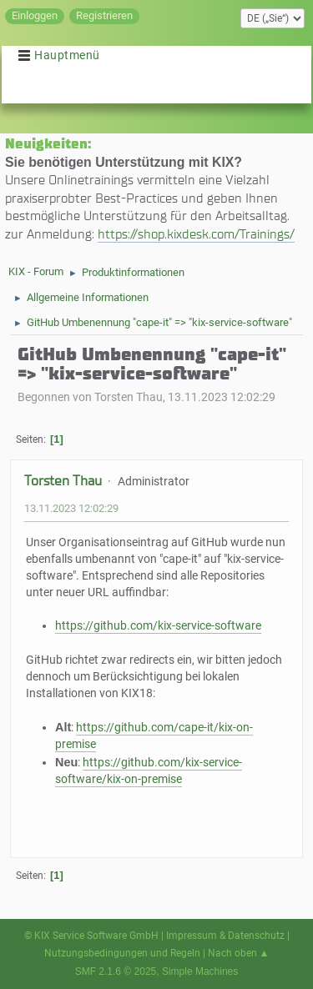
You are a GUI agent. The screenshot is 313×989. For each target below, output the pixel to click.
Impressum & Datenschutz (225, 935)
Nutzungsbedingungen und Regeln (122, 953)
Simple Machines (200, 971)
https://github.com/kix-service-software (158, 626)
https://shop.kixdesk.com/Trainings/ (196, 234)
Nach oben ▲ (239, 953)
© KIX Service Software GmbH (91, 935)
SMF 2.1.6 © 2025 (116, 971)
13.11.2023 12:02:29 (71, 508)
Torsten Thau (63, 480)
